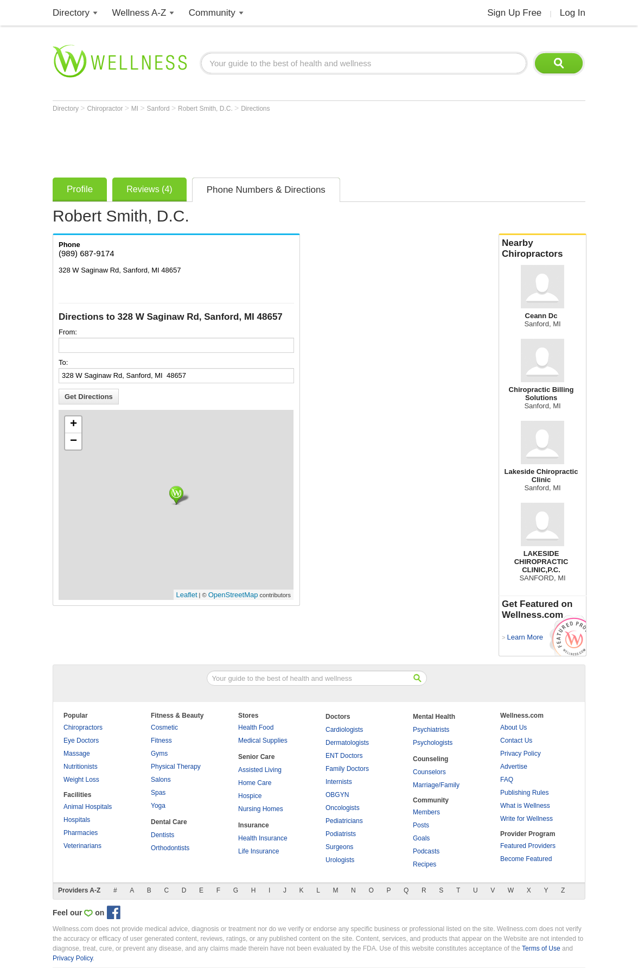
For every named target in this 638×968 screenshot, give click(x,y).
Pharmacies (80, 833)
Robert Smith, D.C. (206, 108)
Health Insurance (263, 838)
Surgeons (339, 847)
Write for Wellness (526, 819)
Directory (71, 13)
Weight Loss (81, 779)
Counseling (430, 759)
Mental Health (434, 716)
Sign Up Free (514, 13)
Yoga (158, 805)
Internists (339, 782)
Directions (255, 108)
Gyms (159, 753)
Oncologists (343, 808)
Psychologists (432, 742)
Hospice (249, 796)
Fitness (161, 740)
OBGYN (337, 795)
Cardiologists (344, 729)
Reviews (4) (149, 189)
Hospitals (76, 820)
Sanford (159, 108)
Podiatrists (341, 834)
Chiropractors (83, 727)
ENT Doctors (344, 756)
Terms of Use (541, 948)
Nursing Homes (260, 809)
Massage (76, 753)
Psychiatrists (431, 729)
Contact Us (516, 740)
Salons (161, 779)
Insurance (253, 825)
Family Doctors (347, 769)
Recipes (424, 864)
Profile (80, 189)
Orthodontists (170, 848)
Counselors (429, 772)
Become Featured (526, 859)
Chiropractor (105, 108)
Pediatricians (344, 821)
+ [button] (73, 424)
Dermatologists (347, 742)
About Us (513, 727)
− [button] (73, 441)
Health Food (255, 727)
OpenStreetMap (233, 595)
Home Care (254, 783)
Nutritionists (80, 766)
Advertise (513, 766)
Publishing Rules (524, 792)
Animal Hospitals (87, 807)
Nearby (542, 249)
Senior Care (256, 757)
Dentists (162, 835)
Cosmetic (164, 727)
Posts (421, 825)
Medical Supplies (263, 740)
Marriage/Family (436, 785)
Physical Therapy (176, 766)
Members (426, 812)
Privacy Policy (520, 753)
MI (136, 108)
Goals (421, 838)
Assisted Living (260, 770)
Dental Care (169, 822)
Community (212, 13)
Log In (572, 13)
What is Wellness (525, 805)
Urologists (340, 860)
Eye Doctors (81, 740)
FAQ (506, 779)
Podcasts (426, 851)
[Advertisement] (250, 142)
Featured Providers (528, 846)
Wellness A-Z (139, 13)
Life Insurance (258, 851)
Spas (158, 792)
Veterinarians (82, 846)
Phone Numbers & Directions (266, 190)
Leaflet (186, 595)
